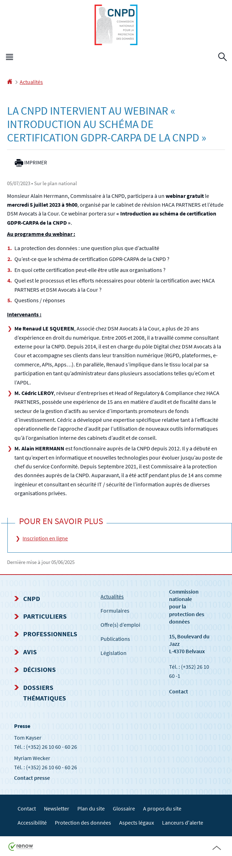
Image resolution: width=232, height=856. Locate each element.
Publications (115, 638)
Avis (30, 652)
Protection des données (83, 822)
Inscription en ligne (45, 538)
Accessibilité (32, 822)
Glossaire (124, 808)
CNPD (31, 598)
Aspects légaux (136, 822)
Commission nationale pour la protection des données (186, 606)
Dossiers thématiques (44, 692)
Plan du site (91, 808)
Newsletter (56, 808)
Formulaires (115, 610)
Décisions (39, 669)
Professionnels (50, 634)
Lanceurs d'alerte (182, 822)
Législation (114, 652)
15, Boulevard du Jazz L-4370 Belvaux (189, 644)
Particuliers (45, 616)
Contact (178, 691)
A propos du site (162, 808)
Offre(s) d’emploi (120, 624)
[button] (9, 58)
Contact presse (32, 777)
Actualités (31, 81)
